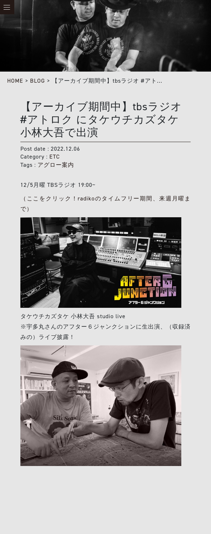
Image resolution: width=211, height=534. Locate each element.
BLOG (37, 80)
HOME (15, 80)
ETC (54, 156)
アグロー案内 (56, 165)
